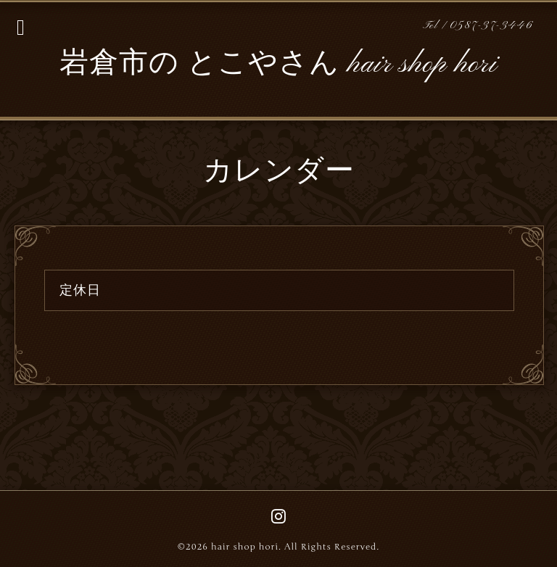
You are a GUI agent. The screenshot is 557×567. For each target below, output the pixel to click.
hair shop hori (244, 547)
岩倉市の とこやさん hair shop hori (278, 64)
